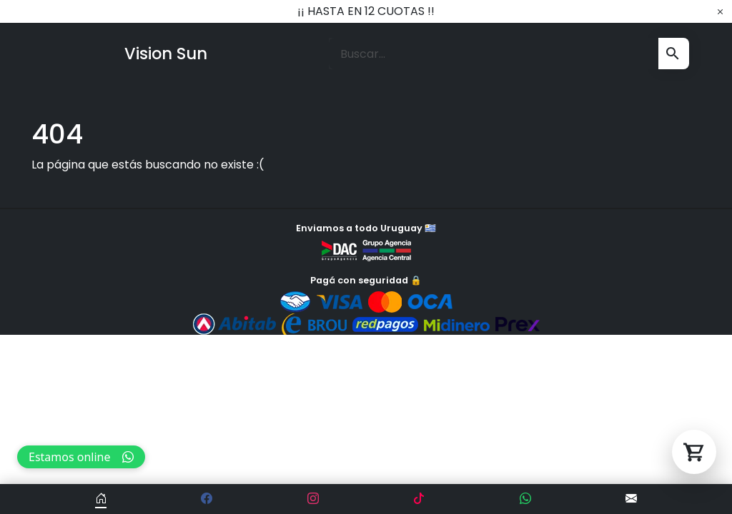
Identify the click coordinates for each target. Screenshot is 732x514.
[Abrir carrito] (694, 452)
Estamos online (81, 457)
